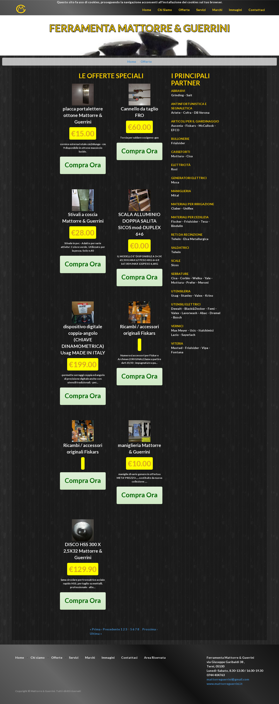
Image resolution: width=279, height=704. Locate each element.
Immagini (235, 10)
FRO (139, 115)
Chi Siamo (165, 10)
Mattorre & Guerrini (83, 220)
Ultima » (96, 633)
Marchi (217, 10)
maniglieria (129, 445)
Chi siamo (38, 657)
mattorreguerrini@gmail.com (228, 679)
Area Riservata (155, 657)
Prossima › (150, 629)
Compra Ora (83, 165)
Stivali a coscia (82, 214)
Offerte (184, 10)
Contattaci (256, 10)
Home (146, 10)
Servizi (201, 10)
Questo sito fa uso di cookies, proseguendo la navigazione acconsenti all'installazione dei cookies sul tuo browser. (139, 2)
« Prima (95, 629)
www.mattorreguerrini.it (225, 683)
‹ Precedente (110, 629)
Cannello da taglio (139, 108)
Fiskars (148, 333)
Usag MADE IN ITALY (83, 352)
